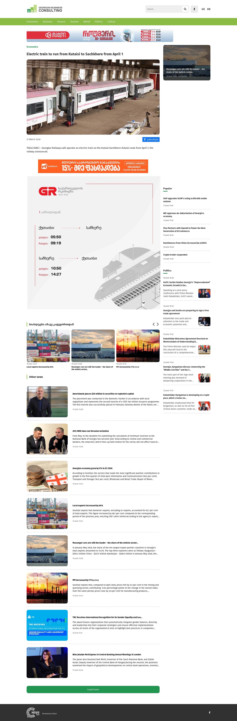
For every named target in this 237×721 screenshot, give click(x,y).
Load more (93, 689)
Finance (61, 21)
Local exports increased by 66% (40, 367)
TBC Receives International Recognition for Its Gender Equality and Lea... (107, 617)
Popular (167, 188)
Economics (32, 21)
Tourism (74, 21)
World (87, 21)
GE (203, 9)
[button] (153, 324)
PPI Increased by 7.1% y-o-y (127, 367)
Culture (111, 21)
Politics (99, 21)
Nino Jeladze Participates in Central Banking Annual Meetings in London (107, 654)
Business (47, 21)
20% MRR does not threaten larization (91, 431)
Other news (36, 377)
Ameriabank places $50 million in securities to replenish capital (103, 394)
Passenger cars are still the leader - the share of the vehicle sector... (92, 368)
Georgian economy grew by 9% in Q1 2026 (92, 468)
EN (208, 9)
